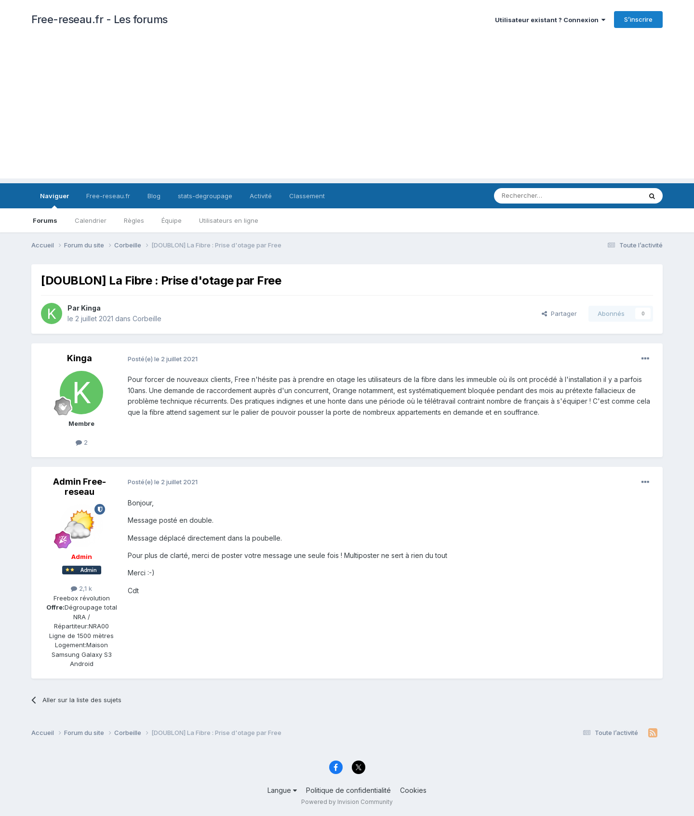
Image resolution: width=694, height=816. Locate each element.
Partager (559, 313)
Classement (307, 196)
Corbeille (147, 318)
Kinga (91, 308)
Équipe (171, 220)
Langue (282, 790)
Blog (153, 196)
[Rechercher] (546, 196)
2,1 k (81, 588)
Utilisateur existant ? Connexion (550, 20)
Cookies (413, 790)
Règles (134, 220)
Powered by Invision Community (347, 801)
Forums (45, 220)
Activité (261, 196)
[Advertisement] (347, 110)
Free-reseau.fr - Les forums (99, 19)
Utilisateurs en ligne (228, 220)
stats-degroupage (205, 196)
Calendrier (91, 220)
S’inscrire (638, 19)
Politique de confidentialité (348, 790)
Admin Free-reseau (79, 486)
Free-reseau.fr (108, 196)
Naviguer (54, 200)
